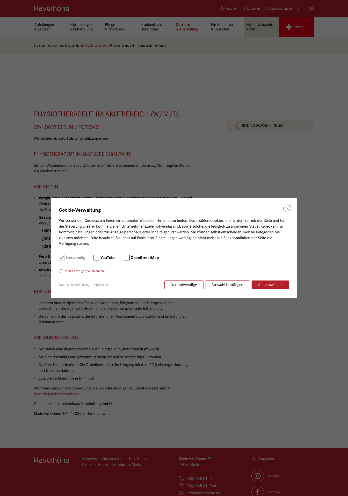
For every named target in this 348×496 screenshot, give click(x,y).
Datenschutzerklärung (74, 285)
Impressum (100, 285)
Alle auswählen (270, 284)
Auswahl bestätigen (227, 284)
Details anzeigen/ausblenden (84, 271)
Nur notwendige (183, 284)
